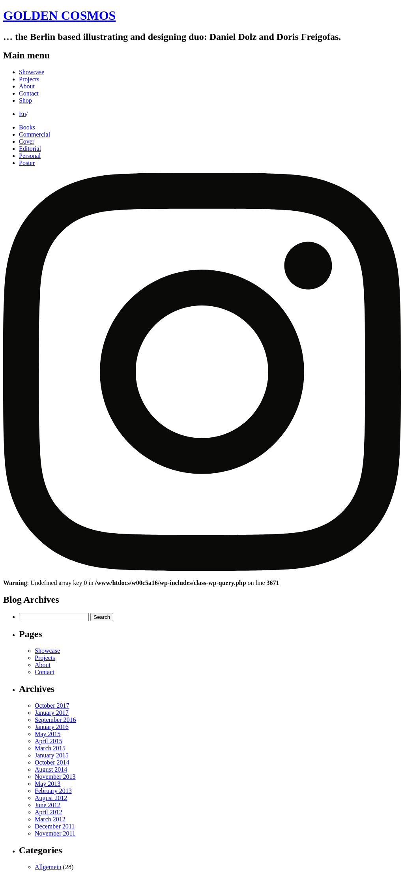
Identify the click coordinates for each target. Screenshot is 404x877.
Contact (29, 93)
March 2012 (50, 819)
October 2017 (52, 705)
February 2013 (53, 790)
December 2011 (55, 826)
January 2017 (52, 712)
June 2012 (47, 805)
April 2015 (48, 741)
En (22, 114)
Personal (30, 155)
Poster (27, 162)
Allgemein (48, 867)
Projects (29, 79)
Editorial (30, 148)
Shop (25, 100)
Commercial (34, 134)
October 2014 (52, 762)
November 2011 (55, 833)
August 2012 (51, 798)
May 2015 (47, 734)
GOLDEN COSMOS (59, 15)
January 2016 (52, 726)
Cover (26, 141)
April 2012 (48, 812)
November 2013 (55, 776)
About (27, 86)
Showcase (31, 72)
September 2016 (55, 719)
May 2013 (47, 783)
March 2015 (50, 748)
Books (27, 127)
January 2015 (52, 755)
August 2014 (51, 769)
